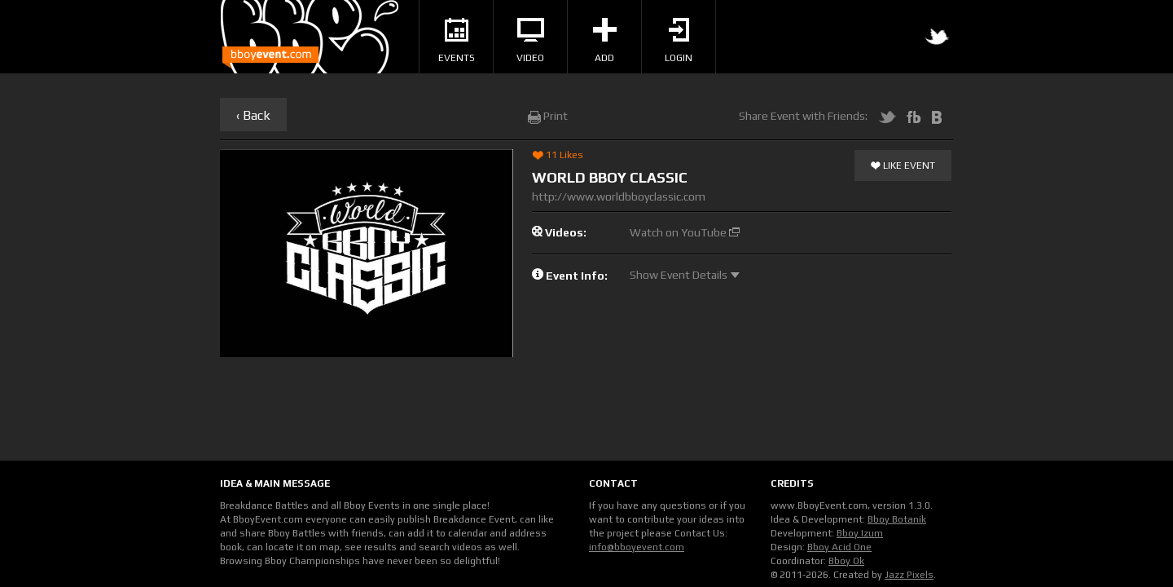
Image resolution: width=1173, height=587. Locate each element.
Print (548, 115)
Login (678, 41)
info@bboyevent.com (636, 547)
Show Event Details (685, 274)
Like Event (903, 166)
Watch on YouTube (685, 232)
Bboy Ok (846, 561)
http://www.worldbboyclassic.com (618, 196)
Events (456, 41)
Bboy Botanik (897, 519)
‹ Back (253, 115)
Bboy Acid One (839, 547)
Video (530, 41)
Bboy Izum (860, 533)
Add (605, 41)
